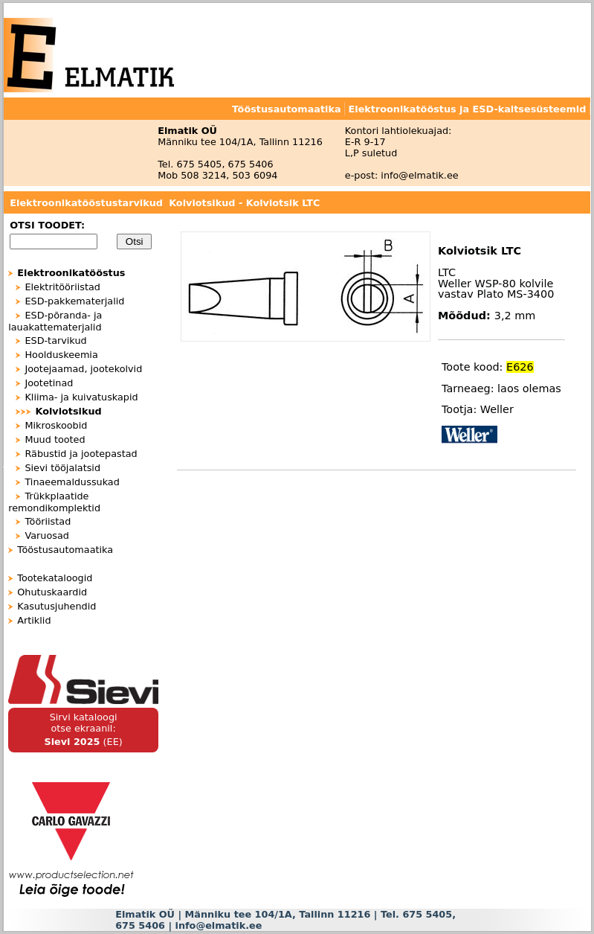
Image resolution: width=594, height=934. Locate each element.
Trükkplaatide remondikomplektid (54, 502)
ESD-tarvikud (55, 340)
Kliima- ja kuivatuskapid (81, 397)
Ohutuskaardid (52, 592)
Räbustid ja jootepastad (81, 453)
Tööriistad (48, 521)
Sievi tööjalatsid (62, 467)
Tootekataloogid (54, 577)
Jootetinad (49, 382)
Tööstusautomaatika (65, 549)
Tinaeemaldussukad (72, 481)
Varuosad (46, 535)
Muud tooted (55, 439)
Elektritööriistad (62, 286)
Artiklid (34, 620)
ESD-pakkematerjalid (74, 301)
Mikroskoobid (56, 425)
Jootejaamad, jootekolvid (83, 368)
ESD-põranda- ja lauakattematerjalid (55, 321)
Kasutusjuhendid (56, 606)
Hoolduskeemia (61, 354)
